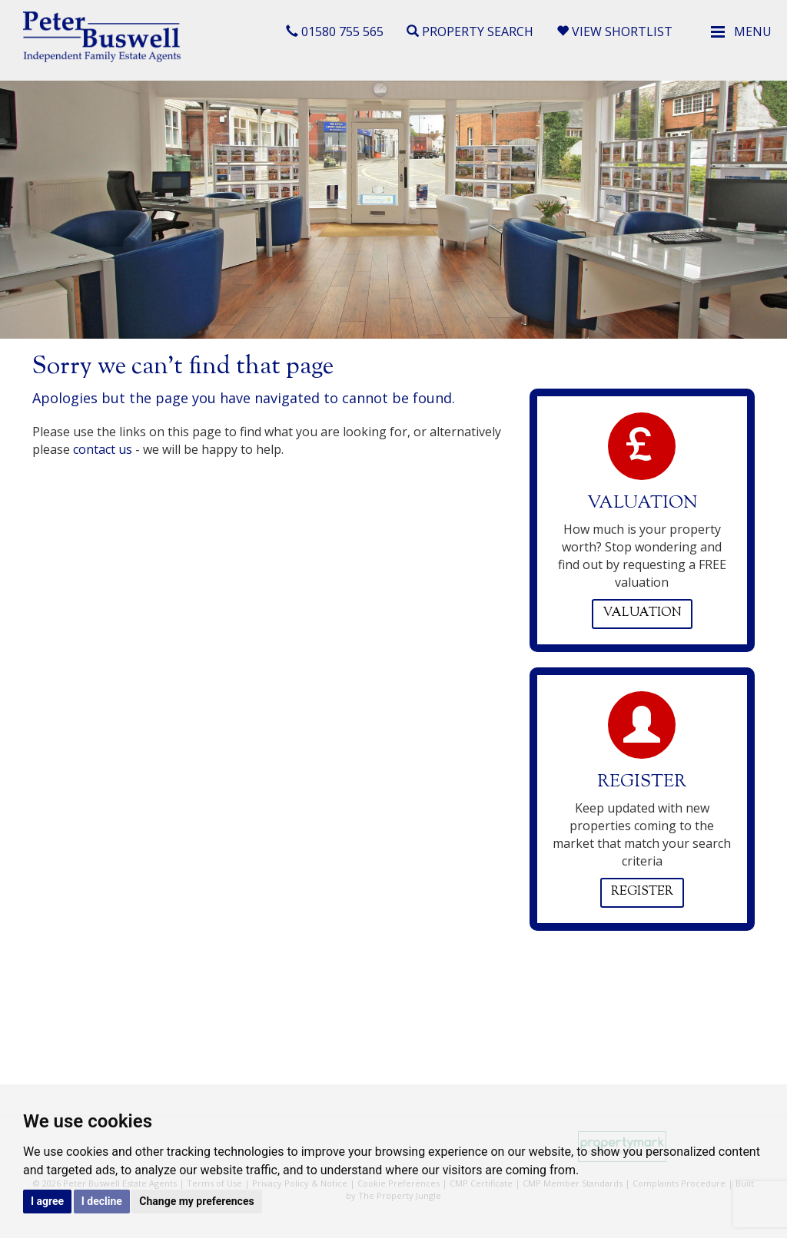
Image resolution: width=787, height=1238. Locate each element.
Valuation (642, 613)
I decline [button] (101, 1201)
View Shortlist (614, 31)
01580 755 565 (335, 31)
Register (642, 892)
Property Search (470, 31)
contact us (102, 449)
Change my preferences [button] (196, 1201)
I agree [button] (47, 1201)
